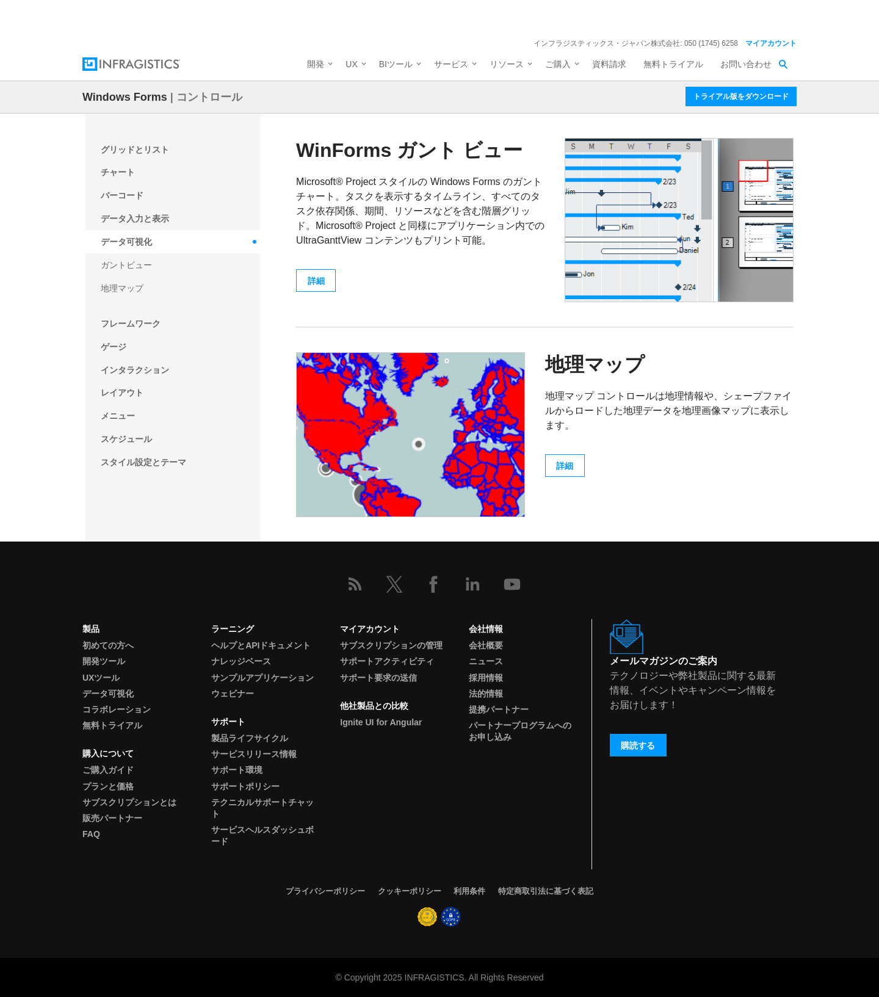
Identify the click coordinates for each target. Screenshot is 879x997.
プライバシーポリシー (325, 891)
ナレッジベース (241, 661)
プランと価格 (108, 786)
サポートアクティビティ (387, 661)
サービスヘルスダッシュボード (262, 835)
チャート (118, 172)
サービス (451, 64)
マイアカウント (771, 43)
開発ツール (103, 661)
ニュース (486, 661)
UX (351, 64)
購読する (638, 745)
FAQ (91, 834)
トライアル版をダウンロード (741, 96)
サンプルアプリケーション (262, 678)
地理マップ (122, 288)
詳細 (316, 281)
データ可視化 (126, 242)
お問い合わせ (746, 64)
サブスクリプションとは (129, 802)
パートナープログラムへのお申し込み (520, 731)
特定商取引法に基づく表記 (545, 891)
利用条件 (469, 891)
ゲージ (113, 347)
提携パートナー (499, 709)
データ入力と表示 (135, 218)
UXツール (101, 678)
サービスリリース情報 (254, 754)
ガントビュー (126, 265)
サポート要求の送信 (378, 678)
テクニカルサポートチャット (262, 808)
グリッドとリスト (135, 149)
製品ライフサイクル (249, 738)
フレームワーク (131, 323)
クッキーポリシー (409, 891)
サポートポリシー (245, 786)
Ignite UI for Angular (381, 722)
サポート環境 (236, 770)
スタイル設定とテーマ (143, 462)
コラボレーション (116, 709)
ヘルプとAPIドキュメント (261, 645)
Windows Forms (124, 97)
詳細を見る (597, 17)
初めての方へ (108, 645)
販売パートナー (112, 818)
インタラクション (135, 370)
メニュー (118, 416)
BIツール (396, 64)
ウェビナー (232, 693)
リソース (507, 64)
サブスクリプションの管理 (391, 645)
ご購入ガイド (108, 770)
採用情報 (486, 678)
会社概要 (486, 645)
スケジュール (126, 439)
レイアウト (122, 392)
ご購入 (558, 64)
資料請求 (609, 64)
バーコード (122, 195)
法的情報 (486, 693)
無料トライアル (673, 64)
